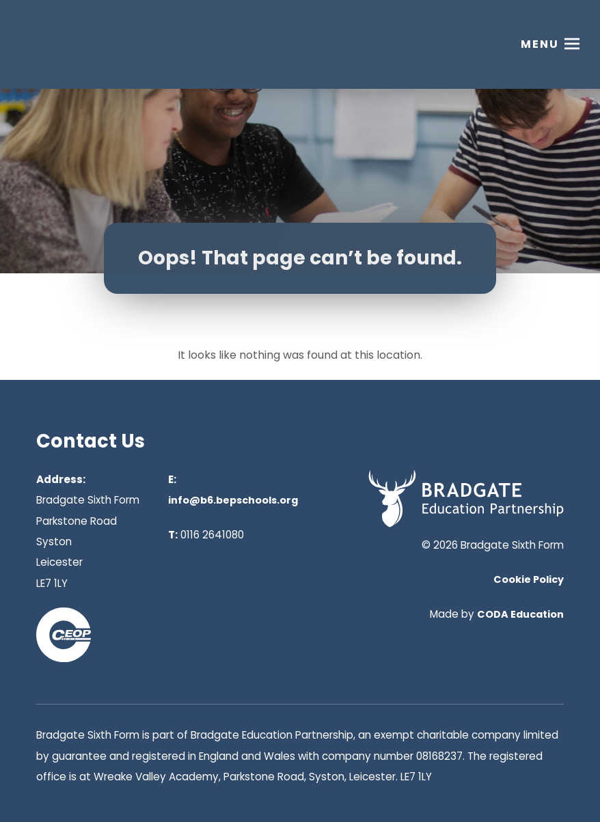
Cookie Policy (528, 579)
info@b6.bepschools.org (233, 500)
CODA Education (520, 614)
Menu (540, 44)
